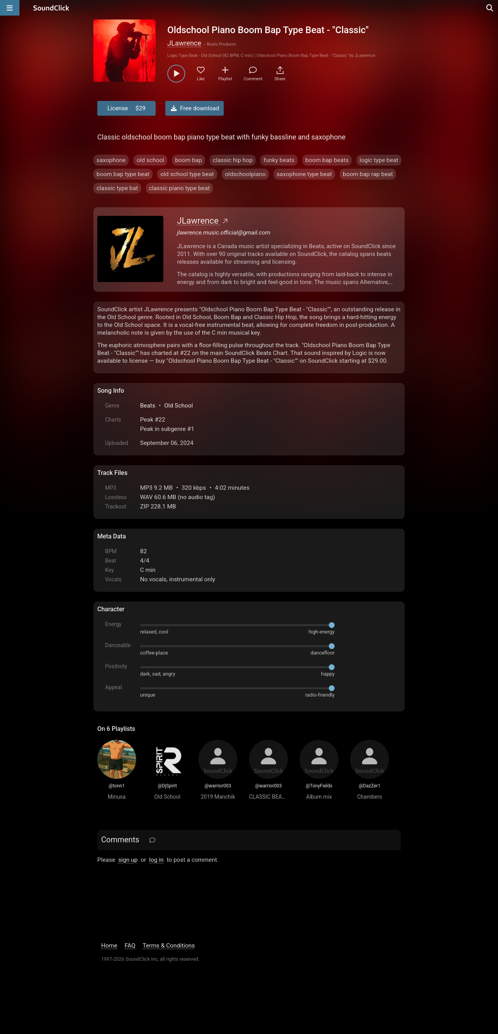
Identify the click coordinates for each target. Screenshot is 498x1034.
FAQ (129, 945)
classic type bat (117, 188)
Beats (147, 405)
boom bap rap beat (368, 174)
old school (150, 160)
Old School (178, 405)
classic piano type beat (179, 188)
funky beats (278, 160)
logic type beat (378, 160)
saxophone (111, 160)
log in (156, 859)
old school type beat (187, 174)
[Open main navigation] (9, 8)
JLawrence (184, 43)
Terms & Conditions (169, 945)
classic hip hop (233, 160)
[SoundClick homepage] (51, 8)
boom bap (188, 160)
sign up (128, 859)
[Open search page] (490, 8)
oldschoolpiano (245, 174)
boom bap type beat (122, 174)
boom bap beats (327, 160)
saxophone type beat (304, 174)
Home (109, 945)
